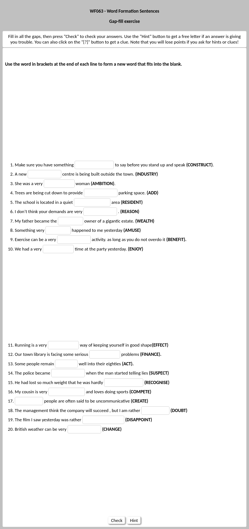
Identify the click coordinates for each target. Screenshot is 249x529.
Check (116, 520)
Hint (134, 520)
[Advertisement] (124, 112)
